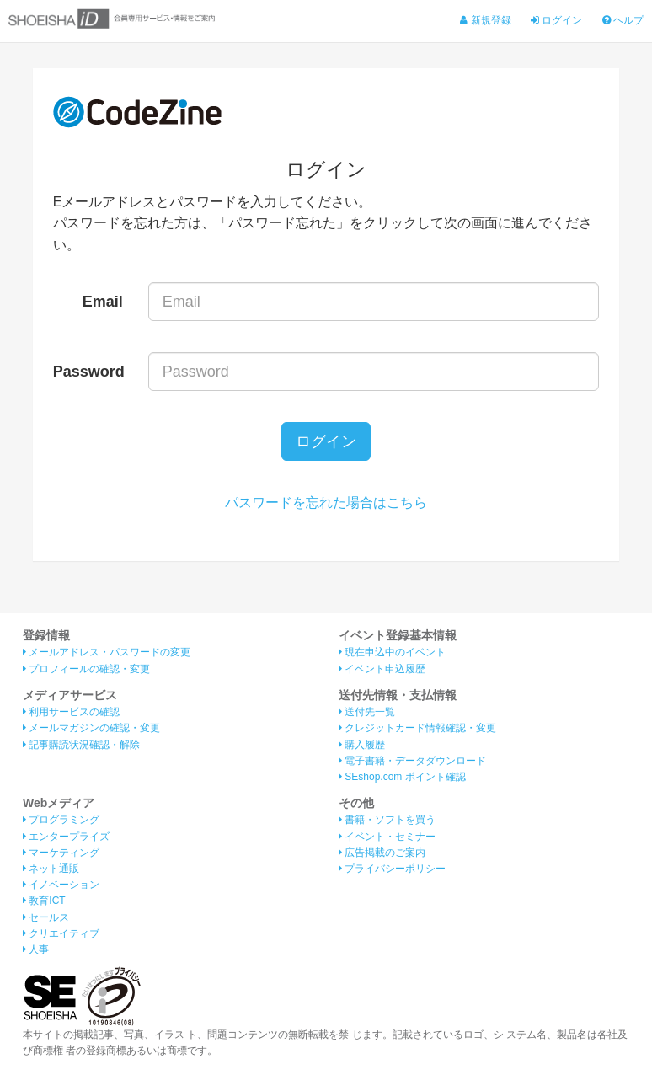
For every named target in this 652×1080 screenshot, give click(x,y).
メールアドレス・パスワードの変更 (106, 652)
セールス (46, 917)
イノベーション (61, 884)
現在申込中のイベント (392, 652)
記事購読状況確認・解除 (81, 745)
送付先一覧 (367, 712)
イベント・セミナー (387, 836)
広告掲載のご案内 (382, 852)
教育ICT (44, 900)
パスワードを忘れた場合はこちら (326, 502)
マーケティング (61, 852)
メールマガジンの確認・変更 (91, 728)
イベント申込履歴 (382, 669)
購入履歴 (362, 745)
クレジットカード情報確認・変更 (417, 728)
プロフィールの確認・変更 (86, 669)
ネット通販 (51, 868)
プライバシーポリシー (392, 868)
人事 (36, 949)
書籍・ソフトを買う (387, 820)
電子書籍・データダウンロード (412, 761)
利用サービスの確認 (71, 712)
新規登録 (485, 20)
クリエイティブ (61, 933)
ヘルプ (623, 20)
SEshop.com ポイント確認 (402, 777)
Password (89, 371)
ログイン (556, 20)
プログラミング (61, 820)
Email (103, 301)
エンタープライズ (66, 836)
